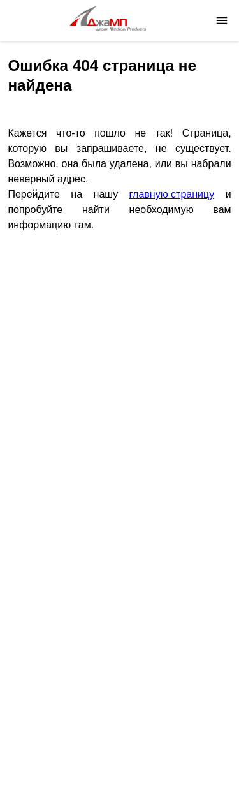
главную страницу (172, 194)
